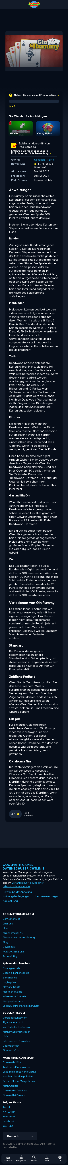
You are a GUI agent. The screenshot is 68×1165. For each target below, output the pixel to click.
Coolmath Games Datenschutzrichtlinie (23, 866)
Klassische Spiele (12, 991)
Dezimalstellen (11, 1045)
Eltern (6, 928)
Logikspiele (9, 982)
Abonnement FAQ (13, 933)
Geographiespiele (13, 1001)
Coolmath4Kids (12, 1062)
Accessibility (10, 956)
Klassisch (39, 159)
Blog (5, 942)
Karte (51, 159)
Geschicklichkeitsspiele (16, 972)
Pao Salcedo (27, 147)
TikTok (7, 1107)
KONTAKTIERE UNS (14, 951)
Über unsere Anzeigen (46, 896)
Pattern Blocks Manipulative (19, 1081)
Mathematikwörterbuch (16, 1031)
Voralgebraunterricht (15, 1017)
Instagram (9, 1116)
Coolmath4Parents (14, 1095)
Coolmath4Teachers (15, 1090)
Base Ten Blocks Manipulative (19, 1071)
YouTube (8, 1125)
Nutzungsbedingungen (16, 896)
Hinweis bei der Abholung (17, 892)
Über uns (8, 923)
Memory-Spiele (11, 987)
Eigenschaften (11, 1050)
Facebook (8, 1121)
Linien (6, 1036)
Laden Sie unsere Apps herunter (21, 1005)
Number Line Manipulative (17, 1076)
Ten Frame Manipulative (16, 1067)
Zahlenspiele (10, 977)
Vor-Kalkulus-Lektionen (16, 1027)
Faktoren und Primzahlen (17, 1041)
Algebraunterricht (13, 1022)
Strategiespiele (11, 968)
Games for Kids (11, 918)
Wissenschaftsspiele (14, 996)
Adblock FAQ (10, 900)
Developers (9, 946)
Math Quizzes (10, 1085)
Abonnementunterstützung (19, 937)
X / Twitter (9, 1111)
